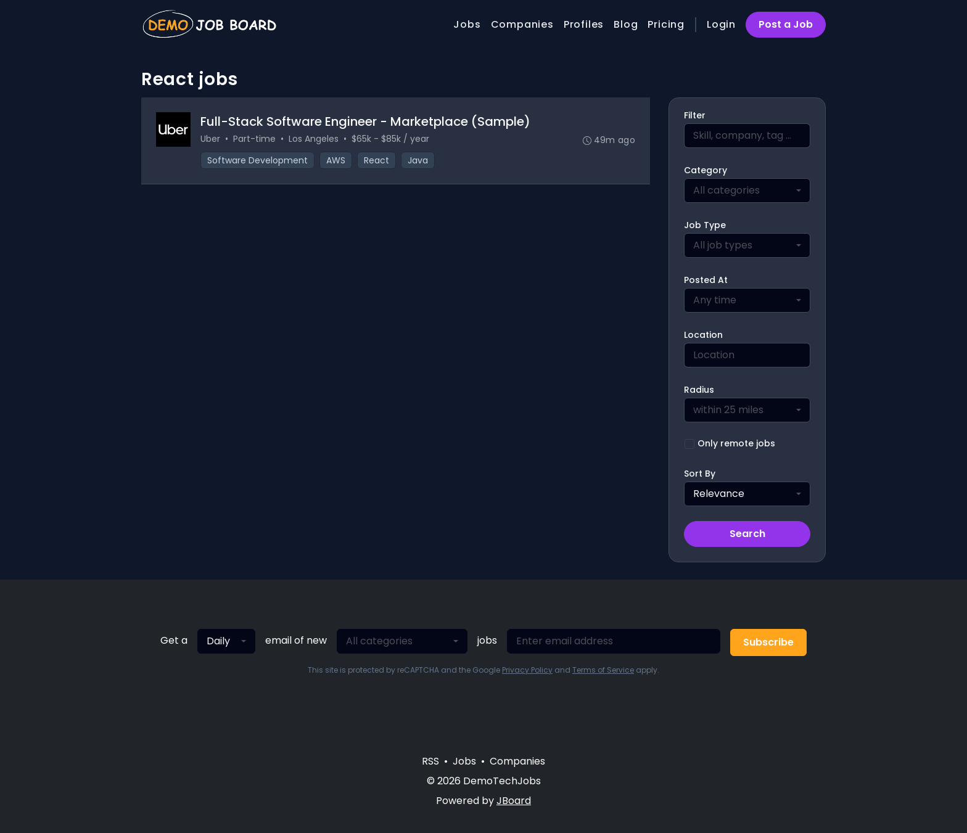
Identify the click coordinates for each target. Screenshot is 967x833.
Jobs (466, 24)
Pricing (666, 24)
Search (747, 534)
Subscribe (768, 642)
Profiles (584, 24)
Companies (522, 24)
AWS (335, 160)
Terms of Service (603, 670)
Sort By (699, 473)
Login (721, 24)
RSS (430, 761)
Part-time (254, 139)
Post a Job (786, 24)
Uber (210, 139)
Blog (626, 24)
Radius (699, 390)
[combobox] (747, 190)
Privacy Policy (527, 670)
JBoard (513, 801)
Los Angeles (314, 139)
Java (418, 160)
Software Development (257, 160)
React (376, 160)
